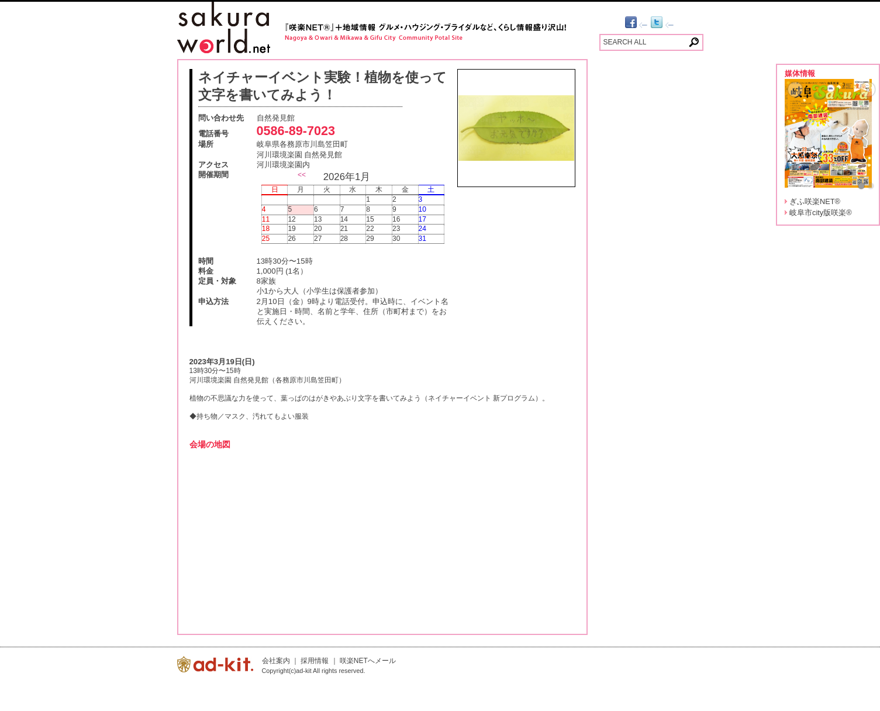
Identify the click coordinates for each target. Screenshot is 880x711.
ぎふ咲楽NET (814, 201)
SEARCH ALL (625, 42)
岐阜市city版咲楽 (820, 212)
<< (302, 175)
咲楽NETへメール (368, 661)
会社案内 (276, 661)
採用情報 (315, 661)
